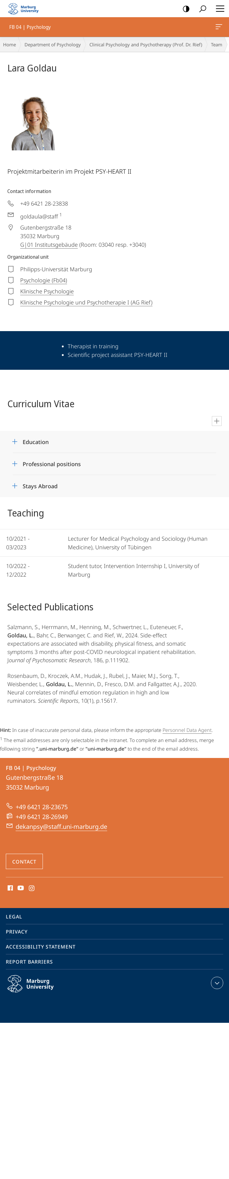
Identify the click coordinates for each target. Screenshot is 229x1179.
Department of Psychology (52, 44)
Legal (14, 916)
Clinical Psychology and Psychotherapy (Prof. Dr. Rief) (145, 44)
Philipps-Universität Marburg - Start (26, 8)
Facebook (9, 888)
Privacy (17, 931)
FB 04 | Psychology (218, 27)
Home (9, 44)
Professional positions (52, 464)
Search (200, 9)
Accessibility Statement (41, 946)
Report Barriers (29, 961)
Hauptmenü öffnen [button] (218, 8)
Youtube (20, 888)
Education (36, 442)
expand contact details (216, 983)
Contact (24, 861)
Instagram (32, 888)
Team (216, 44)
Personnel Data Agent (187, 730)
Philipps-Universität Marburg (37, 988)
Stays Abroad (40, 486)
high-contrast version (184, 9)
